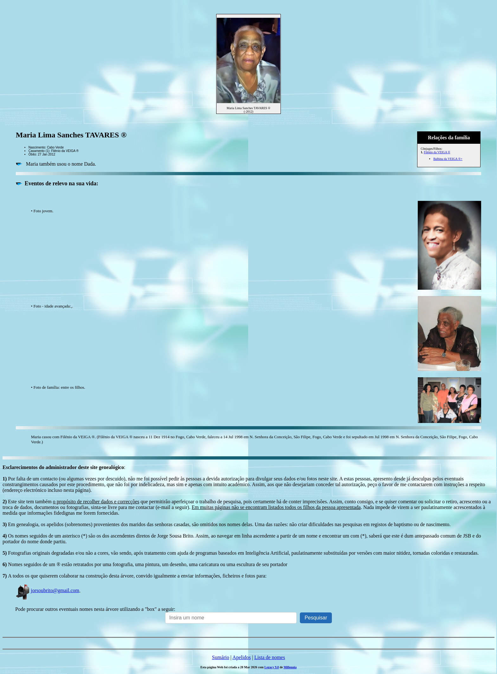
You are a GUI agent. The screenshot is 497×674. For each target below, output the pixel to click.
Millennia (290, 667)
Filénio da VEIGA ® (437, 152)
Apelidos (241, 657)
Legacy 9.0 (271, 667)
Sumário (220, 657)
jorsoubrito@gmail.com (47, 590)
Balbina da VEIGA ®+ (447, 159)
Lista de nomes (269, 657)
